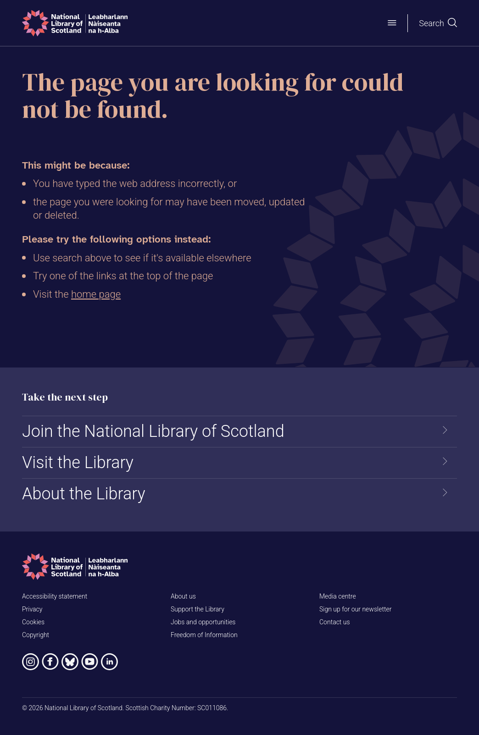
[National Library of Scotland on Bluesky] (69, 661)
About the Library (83, 493)
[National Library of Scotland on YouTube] (89, 661)
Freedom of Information (204, 635)
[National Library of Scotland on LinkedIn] (109, 661)
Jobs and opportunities (203, 622)
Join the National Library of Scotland (153, 431)
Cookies (33, 622)
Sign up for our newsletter (355, 609)
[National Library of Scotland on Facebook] (50, 661)
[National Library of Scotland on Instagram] (30, 661)
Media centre (337, 596)
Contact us (334, 622)
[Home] (75, 23)
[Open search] (438, 23)
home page (96, 294)
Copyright (35, 635)
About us (183, 596)
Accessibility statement (54, 596)
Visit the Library (78, 462)
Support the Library (197, 609)
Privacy (32, 609)
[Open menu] (392, 23)
